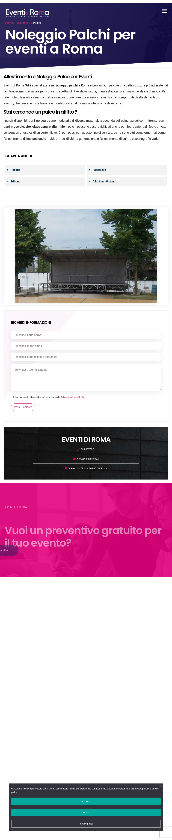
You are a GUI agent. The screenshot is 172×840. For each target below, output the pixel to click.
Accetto (86, 801)
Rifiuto (86, 812)
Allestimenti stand (104, 181)
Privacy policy (86, 823)
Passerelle (99, 170)
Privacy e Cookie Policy (73, 397)
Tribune (15, 181)
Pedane (15, 170)
